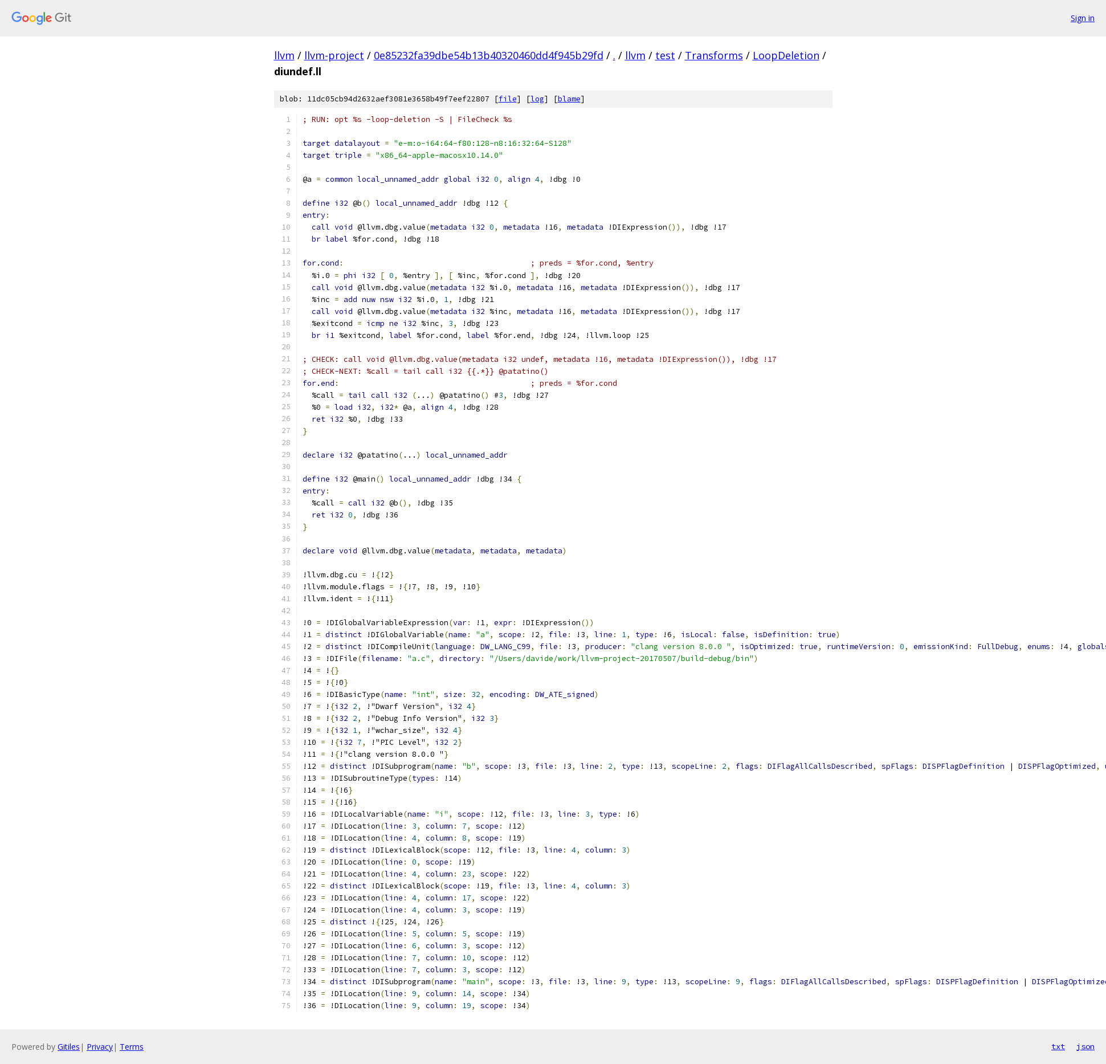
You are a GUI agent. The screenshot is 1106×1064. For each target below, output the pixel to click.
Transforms (714, 55)
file (508, 99)
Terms (132, 1046)
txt (1058, 1046)
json (1085, 1046)
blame (569, 99)
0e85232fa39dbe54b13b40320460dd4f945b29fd (488, 55)
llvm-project (334, 55)
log (537, 99)
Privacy (100, 1046)
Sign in (1083, 18)
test (665, 55)
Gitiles (69, 1046)
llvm (284, 55)
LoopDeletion (786, 55)
